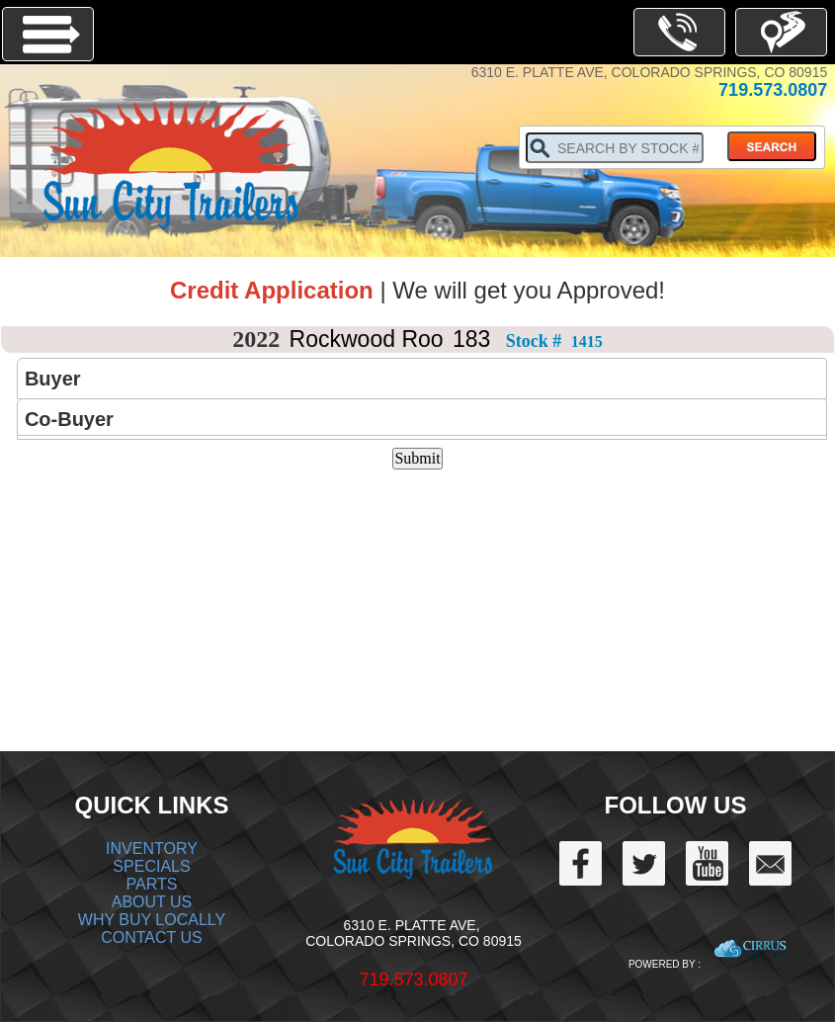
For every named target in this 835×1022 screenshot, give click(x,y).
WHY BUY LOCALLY (151, 919)
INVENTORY (152, 848)
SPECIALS (151, 866)
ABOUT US (152, 902)
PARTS (152, 884)
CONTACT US (152, 937)
